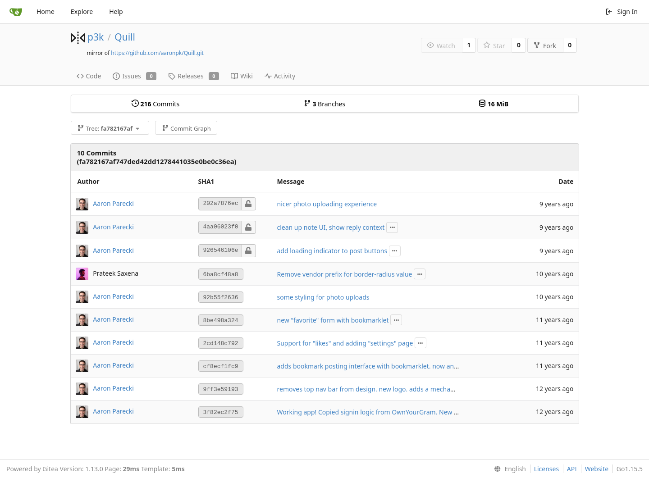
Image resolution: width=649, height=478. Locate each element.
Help (116, 11)
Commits (155, 104)
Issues (134, 76)
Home (46, 11)
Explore (82, 11)
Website (597, 468)
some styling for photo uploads (323, 297)
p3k (95, 37)
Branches (324, 104)
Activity (280, 76)
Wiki (242, 76)
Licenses (546, 468)
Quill (124, 37)
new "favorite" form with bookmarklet (333, 320)
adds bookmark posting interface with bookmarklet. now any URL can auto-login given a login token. (426, 366)
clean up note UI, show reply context (331, 227)
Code (89, 76)
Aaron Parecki (113, 203)
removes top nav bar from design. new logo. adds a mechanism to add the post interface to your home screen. (440, 389)
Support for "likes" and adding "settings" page (345, 343)
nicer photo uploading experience (327, 204)
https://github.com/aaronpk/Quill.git (157, 53)
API (572, 468)
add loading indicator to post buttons (332, 250)
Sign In (621, 11)
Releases (193, 76)
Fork (544, 45)
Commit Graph (186, 128)
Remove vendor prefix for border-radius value (344, 274)
